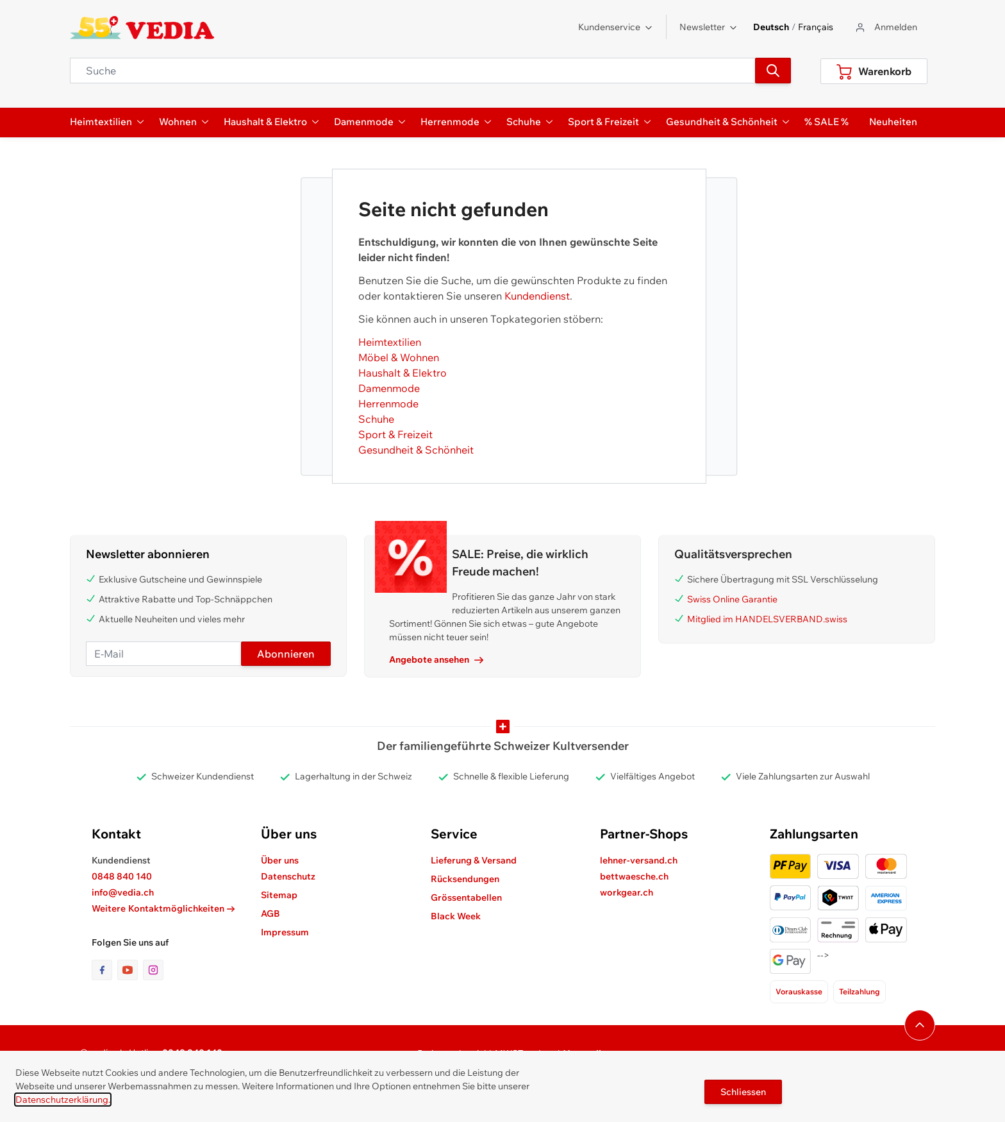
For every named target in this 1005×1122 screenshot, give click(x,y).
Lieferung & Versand (474, 860)
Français (815, 27)
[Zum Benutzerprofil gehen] (885, 27)
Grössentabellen (466, 897)
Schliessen (743, 1092)
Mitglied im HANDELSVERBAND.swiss (767, 619)
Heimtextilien (389, 342)
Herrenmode (388, 403)
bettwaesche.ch (634, 876)
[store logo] (142, 27)
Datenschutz (288, 876)
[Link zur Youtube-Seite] (130, 970)
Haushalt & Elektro (402, 372)
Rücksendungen (465, 879)
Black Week (456, 916)
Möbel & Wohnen (398, 357)
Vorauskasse (799, 991)
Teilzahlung (859, 991)
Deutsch (771, 27)
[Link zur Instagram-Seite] (153, 970)
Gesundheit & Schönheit (416, 449)
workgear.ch (626, 892)
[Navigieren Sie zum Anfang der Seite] (919, 1025)
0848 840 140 (122, 876)
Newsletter (708, 27)
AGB (270, 913)
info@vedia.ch (123, 892)
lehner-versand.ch (638, 860)
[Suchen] (773, 70)
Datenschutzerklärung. (62, 1099)
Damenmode (389, 388)
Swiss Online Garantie (732, 599)
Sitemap (279, 895)
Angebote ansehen (436, 659)
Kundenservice (615, 27)
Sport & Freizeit (395, 434)
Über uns (280, 860)
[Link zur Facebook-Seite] (104, 970)
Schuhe (376, 418)
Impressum (285, 932)
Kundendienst (537, 295)
